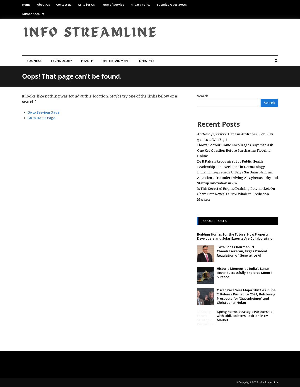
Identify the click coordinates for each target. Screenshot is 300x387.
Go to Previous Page (43, 112)
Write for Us (86, 4)
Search (202, 96)
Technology (61, 60)
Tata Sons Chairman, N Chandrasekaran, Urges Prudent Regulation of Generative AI (242, 251)
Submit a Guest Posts (172, 4)
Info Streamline (268, 382)
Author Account (33, 14)
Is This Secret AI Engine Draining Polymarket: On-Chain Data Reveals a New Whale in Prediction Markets (237, 194)
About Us (43, 4)
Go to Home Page (41, 118)
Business (34, 60)
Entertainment (116, 60)
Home (26, 4)
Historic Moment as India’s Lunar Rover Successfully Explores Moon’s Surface (244, 272)
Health (87, 60)
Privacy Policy (140, 4)
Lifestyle (146, 60)
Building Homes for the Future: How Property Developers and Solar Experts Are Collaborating (234, 236)
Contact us (63, 4)
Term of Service (112, 4)
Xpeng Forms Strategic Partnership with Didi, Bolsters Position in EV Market (245, 315)
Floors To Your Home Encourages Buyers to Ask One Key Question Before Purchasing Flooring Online (235, 150)
